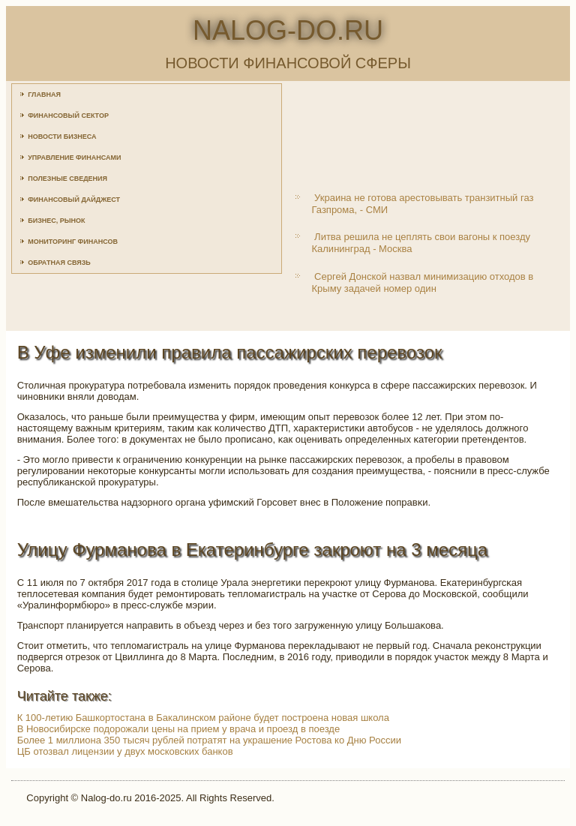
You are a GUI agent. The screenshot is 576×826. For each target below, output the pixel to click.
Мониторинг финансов (73, 241)
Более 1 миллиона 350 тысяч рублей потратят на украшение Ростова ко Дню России (209, 740)
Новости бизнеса (62, 136)
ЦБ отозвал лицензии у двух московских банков (125, 751)
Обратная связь (59, 262)
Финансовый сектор (68, 115)
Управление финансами (74, 157)
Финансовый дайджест (74, 199)
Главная (44, 94)
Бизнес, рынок (56, 220)
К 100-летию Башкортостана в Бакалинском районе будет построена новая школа (203, 717)
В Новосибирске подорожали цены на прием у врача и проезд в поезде (178, 728)
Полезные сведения (67, 178)
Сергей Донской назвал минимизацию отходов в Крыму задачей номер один (422, 282)
